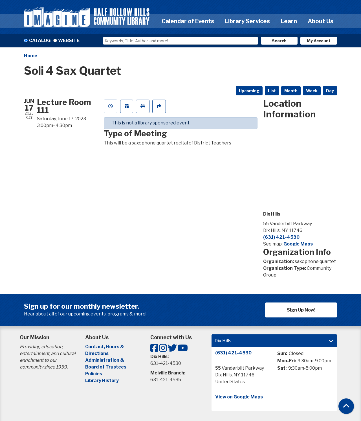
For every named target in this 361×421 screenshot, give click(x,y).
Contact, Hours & (105, 346)
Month (291, 90)
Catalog (39, 40)
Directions (97, 353)
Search (279, 40)
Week (312, 90)
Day (330, 90)
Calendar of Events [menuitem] (188, 21)
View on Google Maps (239, 397)
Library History (102, 380)
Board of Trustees (105, 367)
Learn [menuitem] (289, 21)
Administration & (105, 360)
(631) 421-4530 (281, 237)
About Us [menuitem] (320, 21)
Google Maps (298, 244)
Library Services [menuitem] (247, 21)
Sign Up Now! (301, 310)
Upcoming (249, 90)
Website (69, 40)
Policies (93, 373)
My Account (319, 40)
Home (30, 55)
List (272, 90)
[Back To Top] (346, 406)
